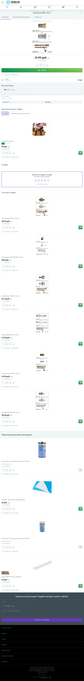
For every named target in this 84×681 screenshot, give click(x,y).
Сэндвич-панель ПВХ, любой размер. (13, 499)
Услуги (42, 639)
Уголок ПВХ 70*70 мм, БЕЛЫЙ (11, 577)
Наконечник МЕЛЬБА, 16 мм (11, 412)
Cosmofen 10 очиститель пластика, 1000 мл (16, 461)
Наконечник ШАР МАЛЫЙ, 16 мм (12, 257)
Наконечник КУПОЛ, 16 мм (10, 218)
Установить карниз (7, 141)
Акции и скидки (42, 628)
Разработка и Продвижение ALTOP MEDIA (42, 677)
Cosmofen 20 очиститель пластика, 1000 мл (16, 538)
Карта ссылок (42, 674)
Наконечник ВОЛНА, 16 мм (10, 335)
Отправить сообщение (42, 620)
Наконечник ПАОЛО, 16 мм (10, 296)
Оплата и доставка (42, 656)
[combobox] (5, 89)
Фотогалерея (42, 650)
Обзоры (42, 645)
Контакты (42, 661)
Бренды (42, 633)
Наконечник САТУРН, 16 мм (10, 373)
